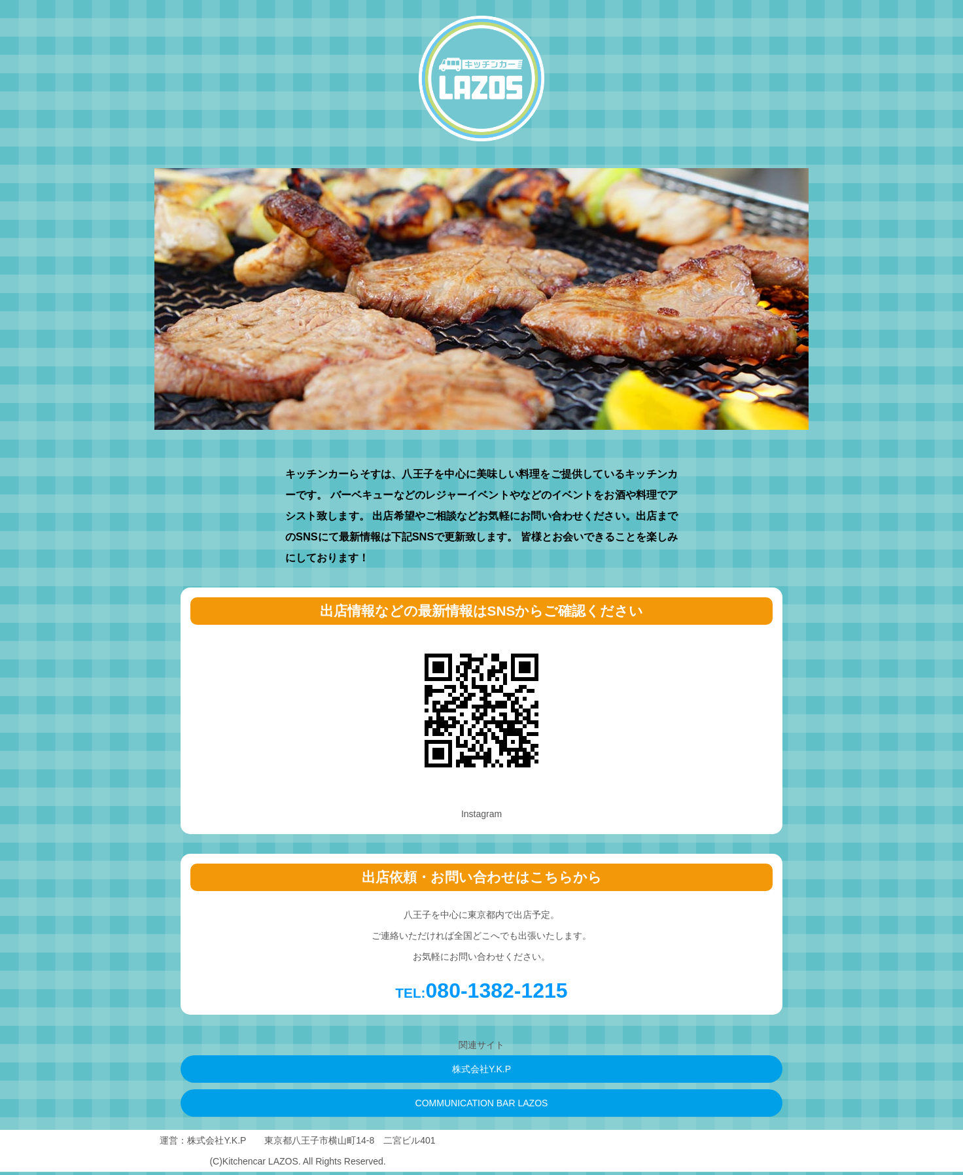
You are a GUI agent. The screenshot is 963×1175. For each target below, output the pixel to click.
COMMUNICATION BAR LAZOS (481, 1103)
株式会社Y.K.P (481, 1069)
